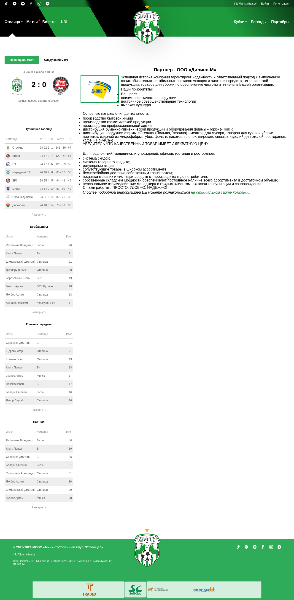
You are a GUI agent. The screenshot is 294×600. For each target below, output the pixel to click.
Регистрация (281, 3)
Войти (265, 3)
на (193, 192)
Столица (12, 22)
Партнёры (280, 22)
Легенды (259, 22)
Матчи (32, 22)
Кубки (239, 22)
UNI (64, 22)
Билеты (49, 22)
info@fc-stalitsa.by (245, 3)
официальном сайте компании (222, 192)
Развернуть (39, 214)
